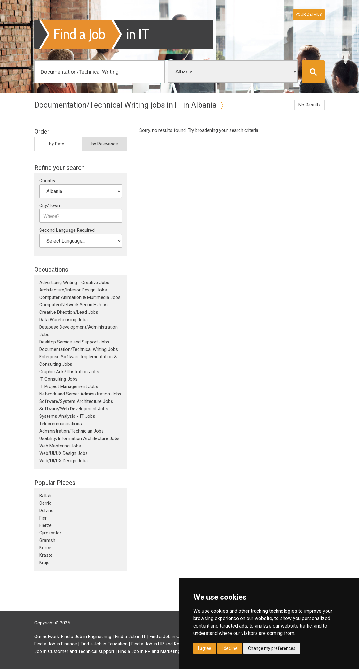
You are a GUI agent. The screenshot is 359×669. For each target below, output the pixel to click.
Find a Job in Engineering (86, 636)
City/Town (49, 205)
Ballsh (45, 496)
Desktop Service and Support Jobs (74, 342)
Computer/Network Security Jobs (73, 305)
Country (47, 180)
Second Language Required (67, 230)
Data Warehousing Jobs (63, 319)
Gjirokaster (50, 533)
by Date (56, 144)
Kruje (44, 562)
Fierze (45, 525)
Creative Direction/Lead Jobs (68, 312)
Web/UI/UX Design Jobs (63, 453)
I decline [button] (230, 648)
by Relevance (104, 144)
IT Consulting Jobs (58, 379)
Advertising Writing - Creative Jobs (74, 282)
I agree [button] (204, 648)
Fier (43, 518)
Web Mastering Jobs (60, 446)
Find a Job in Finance (55, 644)
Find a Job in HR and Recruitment (165, 644)
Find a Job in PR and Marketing (149, 651)
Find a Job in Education (104, 644)
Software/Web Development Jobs (73, 409)
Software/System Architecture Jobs (76, 401)
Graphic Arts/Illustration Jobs (69, 371)
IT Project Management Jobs (68, 386)
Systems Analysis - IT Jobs (67, 416)
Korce (45, 547)
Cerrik (45, 503)
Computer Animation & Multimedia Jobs (79, 297)
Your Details (309, 14)
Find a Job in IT (130, 636)
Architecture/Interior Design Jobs (73, 290)
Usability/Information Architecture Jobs (79, 438)
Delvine (46, 510)
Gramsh (47, 540)
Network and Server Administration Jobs (80, 394)
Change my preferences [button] (271, 648)
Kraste (46, 555)
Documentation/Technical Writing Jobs (78, 349)
